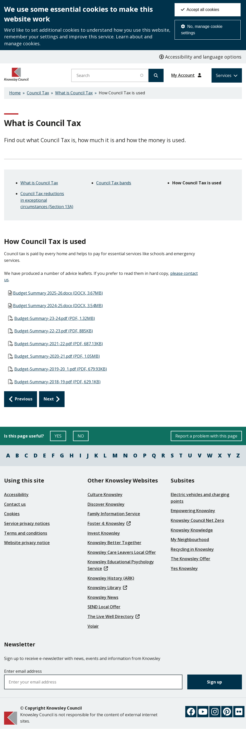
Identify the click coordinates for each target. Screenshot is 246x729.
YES (60, 437)
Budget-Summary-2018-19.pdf (57, 382)
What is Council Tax (74, 93)
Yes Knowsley (184, 568)
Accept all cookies (200, 9)
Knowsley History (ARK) (111, 578)
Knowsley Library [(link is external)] (107, 587)
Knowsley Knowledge (192, 530)
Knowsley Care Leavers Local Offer (122, 552)
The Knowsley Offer (190, 559)
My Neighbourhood (190, 539)
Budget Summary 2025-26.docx (58, 293)
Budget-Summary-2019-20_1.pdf (60, 369)
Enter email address (23, 671)
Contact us (15, 504)
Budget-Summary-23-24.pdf (54, 318)
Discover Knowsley (106, 504)
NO (83, 437)
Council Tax (38, 93)
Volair (93, 626)
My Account (183, 75)
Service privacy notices (27, 523)
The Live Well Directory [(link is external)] (114, 616)
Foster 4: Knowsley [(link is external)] (109, 523)
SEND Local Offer (104, 607)
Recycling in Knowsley (192, 549)
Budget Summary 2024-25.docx (58, 305)
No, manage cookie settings (201, 29)
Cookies (12, 514)
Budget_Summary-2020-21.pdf (57, 356)
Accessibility (16, 494)
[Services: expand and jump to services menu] (227, 75)
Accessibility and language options (200, 57)
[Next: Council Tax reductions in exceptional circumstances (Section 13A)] (52, 399)
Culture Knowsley (105, 494)
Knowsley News (103, 597)
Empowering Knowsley (193, 510)
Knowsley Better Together (114, 542)
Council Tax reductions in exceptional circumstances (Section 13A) (46, 200)
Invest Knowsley (104, 533)
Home (15, 93)
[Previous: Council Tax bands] (20, 399)
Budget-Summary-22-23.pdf (53, 331)
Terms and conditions (25, 533)
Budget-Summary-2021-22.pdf (58, 343)
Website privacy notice (27, 542)
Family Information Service (114, 514)
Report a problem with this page (206, 436)
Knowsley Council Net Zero (197, 520)
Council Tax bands (113, 183)
